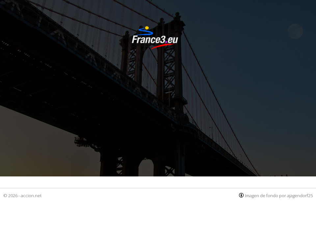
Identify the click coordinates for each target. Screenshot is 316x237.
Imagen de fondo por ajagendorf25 (279, 195)
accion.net (31, 195)
